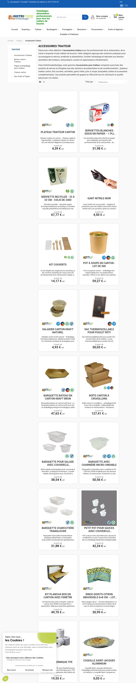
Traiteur (16, 49)
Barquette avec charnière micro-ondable (114, 285)
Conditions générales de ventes (88, 640)
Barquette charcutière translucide (52, 340)
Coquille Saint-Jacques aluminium (114, 395)
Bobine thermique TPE (83, 395)
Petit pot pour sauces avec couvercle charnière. (83, 340)
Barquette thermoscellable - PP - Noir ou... (83, 449)
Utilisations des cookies (86, 652)
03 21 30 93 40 (53, 2)
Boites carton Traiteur (20, 60)
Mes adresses (65, 643)
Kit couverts (83, 175)
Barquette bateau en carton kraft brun (114, 230)
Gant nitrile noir (52, 175)
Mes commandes (67, 639)
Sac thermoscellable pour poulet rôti (83, 230)
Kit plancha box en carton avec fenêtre (114, 340)
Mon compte (64, 636)
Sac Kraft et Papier (22, 76)
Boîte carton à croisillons (52, 285)
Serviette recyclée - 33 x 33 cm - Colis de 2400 (114, 121)
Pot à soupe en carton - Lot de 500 (114, 175)
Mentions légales (87, 636)
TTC (126, 6)
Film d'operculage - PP (52, 449)
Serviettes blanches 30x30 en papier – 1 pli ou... (83, 121)
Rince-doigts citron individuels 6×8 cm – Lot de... (53, 395)
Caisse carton (20, 72)
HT (121, 6)
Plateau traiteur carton (52, 121)
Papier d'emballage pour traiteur (22, 67)
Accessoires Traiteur (23, 55)
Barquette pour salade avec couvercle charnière (83, 285)
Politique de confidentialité (85, 646)
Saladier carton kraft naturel (52, 230)
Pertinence (113, 82)
